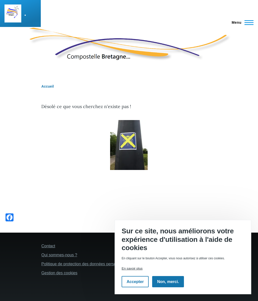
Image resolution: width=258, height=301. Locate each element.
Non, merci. (168, 282)
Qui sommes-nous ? (59, 255)
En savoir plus (132, 268)
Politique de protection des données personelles (84, 264)
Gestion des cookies (59, 273)
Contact (48, 246)
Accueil (47, 86)
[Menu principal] (241, 22)
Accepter (135, 282)
